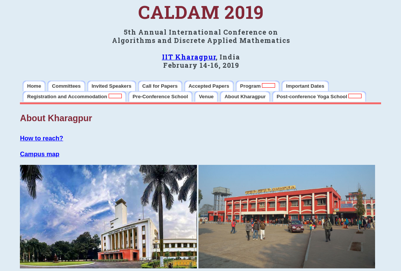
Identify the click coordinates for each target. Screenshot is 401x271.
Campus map (39, 154)
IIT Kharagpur (189, 56)
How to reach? (41, 138)
